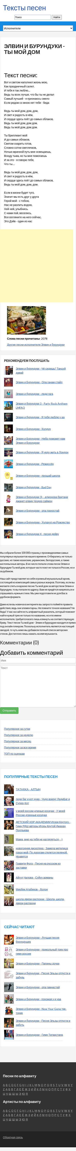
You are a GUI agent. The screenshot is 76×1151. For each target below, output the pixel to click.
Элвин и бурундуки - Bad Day (33, 487)
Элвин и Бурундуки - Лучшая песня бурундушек (37, 939)
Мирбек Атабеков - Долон (32, 889)
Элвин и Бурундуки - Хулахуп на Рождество (43, 522)
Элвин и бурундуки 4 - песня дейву (37, 534)
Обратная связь (13, 1137)
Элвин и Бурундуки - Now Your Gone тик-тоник (41, 1011)
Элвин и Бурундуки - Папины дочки (37, 963)
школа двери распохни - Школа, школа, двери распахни (40, 901)
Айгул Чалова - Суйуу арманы (34, 877)
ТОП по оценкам (14, 753)
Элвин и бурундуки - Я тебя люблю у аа (40, 417)
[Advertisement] (36, 265)
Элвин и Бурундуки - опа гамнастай (38, 987)
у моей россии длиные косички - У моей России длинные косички (40, 813)
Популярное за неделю (18, 735)
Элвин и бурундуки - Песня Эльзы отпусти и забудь (43, 975)
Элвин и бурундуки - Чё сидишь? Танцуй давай (41, 370)
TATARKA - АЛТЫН (28, 789)
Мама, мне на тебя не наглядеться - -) (39, 839)
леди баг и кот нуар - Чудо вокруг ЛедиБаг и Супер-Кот (43, 801)
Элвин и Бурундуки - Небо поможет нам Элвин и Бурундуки (40, 440)
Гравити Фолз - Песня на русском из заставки (38, 865)
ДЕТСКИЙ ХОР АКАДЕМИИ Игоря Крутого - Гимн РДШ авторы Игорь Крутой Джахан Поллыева (43, 826)
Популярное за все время (20, 747)
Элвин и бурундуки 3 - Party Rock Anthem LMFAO (41, 405)
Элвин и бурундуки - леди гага (34, 393)
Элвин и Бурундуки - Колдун (33, 429)
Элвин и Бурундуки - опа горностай (37, 510)
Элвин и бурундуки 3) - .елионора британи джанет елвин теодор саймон (42, 499)
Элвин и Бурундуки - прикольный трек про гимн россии (42, 951)
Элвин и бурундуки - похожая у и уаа (38, 999)
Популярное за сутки (17, 728)
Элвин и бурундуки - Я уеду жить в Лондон (42, 452)
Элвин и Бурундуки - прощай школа (38, 475)
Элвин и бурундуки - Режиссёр (35, 464)
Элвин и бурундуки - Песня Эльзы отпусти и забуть (43, 1022)
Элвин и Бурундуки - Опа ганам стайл (39, 382)
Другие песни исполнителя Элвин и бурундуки (36, 344)
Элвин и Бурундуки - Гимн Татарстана (39, 1034)
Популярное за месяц (17, 741)
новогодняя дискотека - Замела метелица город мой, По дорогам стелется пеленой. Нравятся (42, 852)
